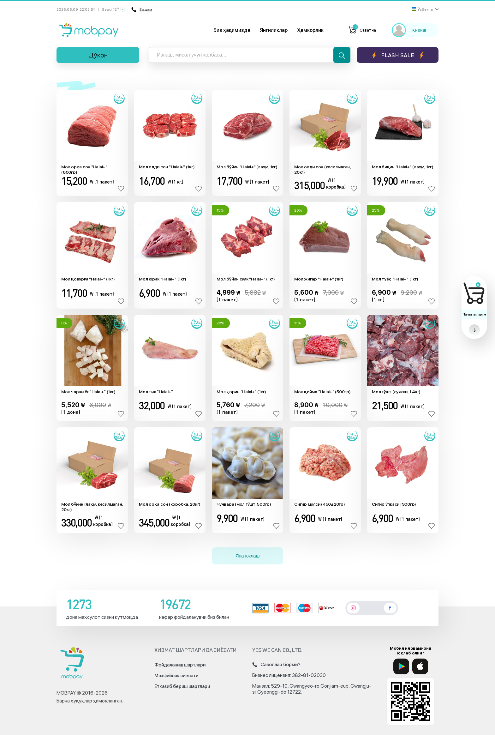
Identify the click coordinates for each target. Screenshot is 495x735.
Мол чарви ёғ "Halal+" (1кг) (88, 391)
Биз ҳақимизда (231, 30)
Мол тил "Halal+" (156, 391)
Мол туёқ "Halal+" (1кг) (395, 278)
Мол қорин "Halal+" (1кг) (241, 391)
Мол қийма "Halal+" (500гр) (322, 391)
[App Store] (420, 666)
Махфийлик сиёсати (176, 675)
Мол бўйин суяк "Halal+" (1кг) (246, 278)
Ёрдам (141, 9)
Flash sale (397, 55)
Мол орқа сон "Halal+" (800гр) (84, 169)
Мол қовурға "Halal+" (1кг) (88, 278)
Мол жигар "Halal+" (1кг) (318, 278)
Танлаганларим (474, 314)
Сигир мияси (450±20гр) (319, 504)
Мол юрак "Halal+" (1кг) (162, 278)
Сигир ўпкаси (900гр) (394, 504)
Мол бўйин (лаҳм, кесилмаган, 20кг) (92, 507)
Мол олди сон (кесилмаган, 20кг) (322, 169)
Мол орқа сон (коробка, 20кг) (169, 504)
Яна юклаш (248, 555)
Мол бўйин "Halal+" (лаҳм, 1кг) (247, 166)
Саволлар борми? (276, 664)
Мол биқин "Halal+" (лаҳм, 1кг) (402, 166)
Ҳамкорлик (310, 30)
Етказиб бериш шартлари (182, 686)
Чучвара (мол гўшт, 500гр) (244, 504)
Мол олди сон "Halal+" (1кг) (166, 166)
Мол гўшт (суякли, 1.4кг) (396, 391)
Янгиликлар (274, 30)
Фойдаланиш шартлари (180, 665)
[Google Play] (401, 666)
